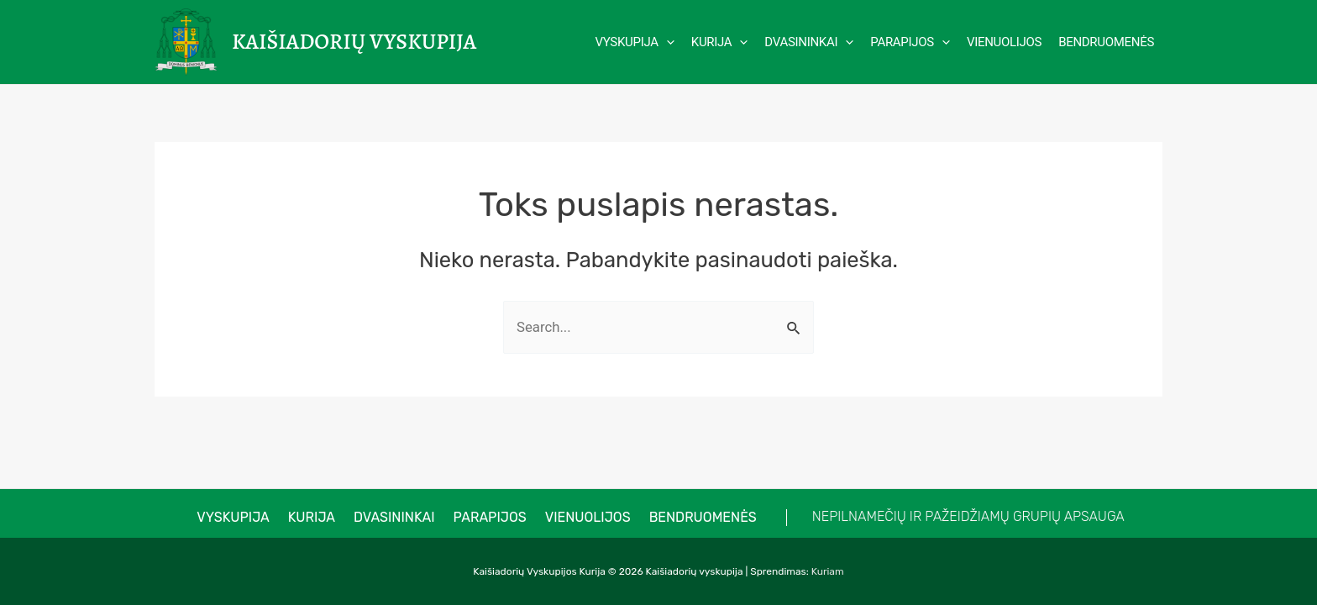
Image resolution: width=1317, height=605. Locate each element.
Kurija (319, 516)
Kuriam (827, 571)
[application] (666, 42)
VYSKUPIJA (245, 516)
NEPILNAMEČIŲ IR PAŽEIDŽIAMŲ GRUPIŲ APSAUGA (951, 516)
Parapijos (487, 516)
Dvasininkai (397, 516)
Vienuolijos (580, 516)
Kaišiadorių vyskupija (354, 41)
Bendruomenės (690, 516)
